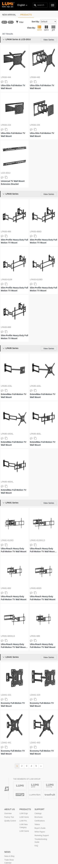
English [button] (22, 5)
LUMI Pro (23, 821)
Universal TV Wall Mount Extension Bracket (13, 182)
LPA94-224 (6, 125)
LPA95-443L (35, 386)
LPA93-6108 (6, 279)
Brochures (39, 817)
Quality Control (10, 821)
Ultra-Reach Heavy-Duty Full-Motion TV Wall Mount (13, 550)
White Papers (40, 832)
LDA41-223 (35, 695)
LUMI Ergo (23, 813)
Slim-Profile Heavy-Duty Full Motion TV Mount (14, 241)
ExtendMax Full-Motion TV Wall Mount (13, 395)
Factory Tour (9, 817)
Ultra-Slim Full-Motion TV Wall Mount (13, 87)
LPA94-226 (35, 125)
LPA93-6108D (36, 279)
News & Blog (9, 856)
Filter (20, 21)
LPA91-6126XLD (37, 540)
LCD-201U (5, 173)
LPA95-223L (6, 386)
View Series (48, 40)
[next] (41, 765)
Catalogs (38, 813)
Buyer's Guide (40, 828)
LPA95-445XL (7, 434)
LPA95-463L (35, 434)
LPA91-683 (6, 588)
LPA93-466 (6, 231)
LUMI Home (24, 817)
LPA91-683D (35, 588)
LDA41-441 (6, 742)
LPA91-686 (35, 636)
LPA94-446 (35, 77)
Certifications (40, 821)
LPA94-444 (6, 77)
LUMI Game (24, 831)
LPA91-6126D (7, 540)
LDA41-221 (6, 695)
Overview (8, 813)
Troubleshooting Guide (41, 840)
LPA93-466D (35, 231)
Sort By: (36, 21)
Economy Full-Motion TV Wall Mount (13, 704)
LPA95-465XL (7, 482)
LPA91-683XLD (8, 636)
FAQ (36, 846)
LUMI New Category (23, 825)
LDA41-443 (35, 742)
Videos (37, 824)
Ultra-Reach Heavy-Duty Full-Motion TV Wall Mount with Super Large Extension (43, 550)
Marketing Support (42, 835)
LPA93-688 (6, 327)
